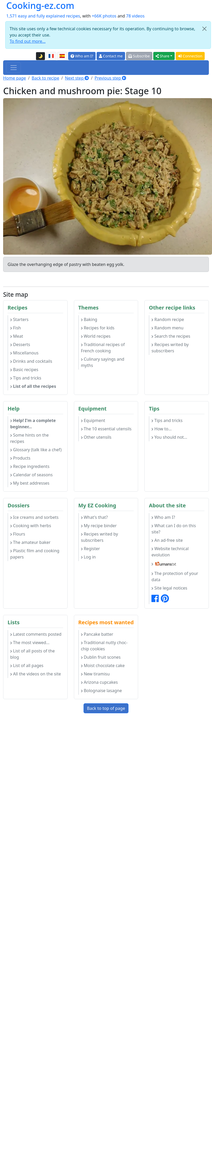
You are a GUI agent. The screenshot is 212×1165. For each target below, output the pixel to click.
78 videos (135, 16)
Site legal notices (169, 588)
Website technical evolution (170, 552)
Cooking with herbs (30, 525)
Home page (14, 78)
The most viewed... (29, 642)
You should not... (169, 437)
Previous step (110, 78)
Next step (77, 78)
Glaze (13, 264)
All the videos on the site (35, 674)
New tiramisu (95, 674)
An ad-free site (167, 540)
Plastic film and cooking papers (34, 554)
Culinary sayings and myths (102, 362)
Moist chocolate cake (103, 665)
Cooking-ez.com (40, 5)
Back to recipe (45, 78)
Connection (190, 56)
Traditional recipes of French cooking (103, 348)
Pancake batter (97, 634)
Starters (19, 319)
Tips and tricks (25, 378)
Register (90, 548)
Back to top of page (106, 708)
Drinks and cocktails (31, 361)
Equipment (93, 420)
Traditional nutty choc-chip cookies (104, 646)
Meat (16, 336)
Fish (15, 328)
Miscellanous (24, 353)
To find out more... (27, 41)
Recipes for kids (98, 328)
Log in (88, 557)
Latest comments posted (35, 634)
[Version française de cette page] (51, 56)
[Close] (204, 28)
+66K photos (104, 16)
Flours (17, 534)
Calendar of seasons (31, 475)
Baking (89, 319)
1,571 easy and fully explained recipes (43, 16)
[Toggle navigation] (13, 67)
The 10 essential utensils (106, 429)
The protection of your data (174, 576)
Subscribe (139, 56)
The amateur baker (30, 542)
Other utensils (96, 437)
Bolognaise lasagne (101, 690)
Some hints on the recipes (29, 438)
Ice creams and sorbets (34, 517)
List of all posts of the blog (32, 654)
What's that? (94, 517)
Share (162, 56)
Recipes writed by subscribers (170, 348)
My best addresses (29, 483)
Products (20, 458)
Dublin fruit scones (101, 657)
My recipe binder (99, 525)
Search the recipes (170, 336)
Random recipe (167, 319)
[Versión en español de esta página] (62, 56)
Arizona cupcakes (99, 682)
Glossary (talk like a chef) (36, 450)
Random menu (167, 328)
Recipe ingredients (29, 466)
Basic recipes (24, 369)
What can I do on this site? (173, 529)
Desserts (20, 344)
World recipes (96, 336)
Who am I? (81, 56)
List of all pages (26, 665)
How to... (161, 429)
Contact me (111, 56)
